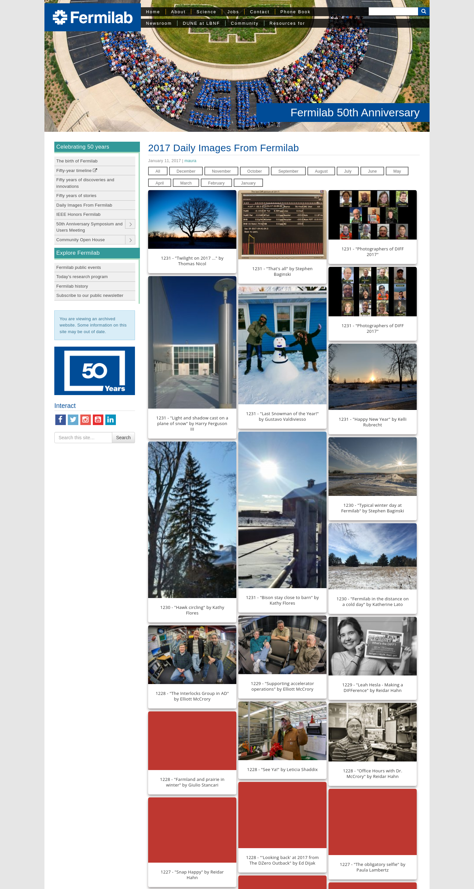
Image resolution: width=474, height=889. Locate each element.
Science (207, 11)
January (248, 183)
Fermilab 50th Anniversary (355, 112)
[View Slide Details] (94, 371)
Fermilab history (72, 286)
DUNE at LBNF (201, 23)
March (186, 183)
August (321, 171)
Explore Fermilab (78, 253)
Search (123, 437)
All (157, 171)
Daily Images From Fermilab (84, 205)
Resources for (287, 23)
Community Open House (80, 239)
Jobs (233, 11)
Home (153, 11)
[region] (237, 66)
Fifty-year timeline (76, 170)
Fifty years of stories (76, 195)
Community (244, 23)
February (216, 183)
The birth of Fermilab (76, 160)
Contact (259, 11)
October (254, 171)
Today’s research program (82, 276)
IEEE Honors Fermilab (78, 214)
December (186, 171)
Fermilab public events (78, 267)
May (397, 171)
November (221, 171)
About (178, 11)
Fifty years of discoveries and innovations (85, 183)
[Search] (393, 11)
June (372, 171)
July (348, 171)
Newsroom (159, 23)
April (159, 183)
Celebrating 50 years (82, 147)
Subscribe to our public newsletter (89, 295)
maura (190, 160)
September (288, 171)
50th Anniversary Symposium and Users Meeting (89, 227)
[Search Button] (424, 11)
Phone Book (295, 11)
